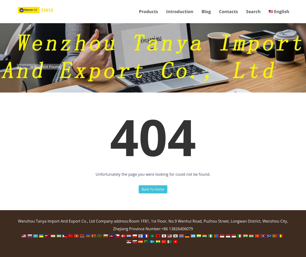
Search (253, 11)
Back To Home (153, 189)
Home (24, 66)
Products (148, 11)
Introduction (179, 11)
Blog (206, 11)
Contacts (228, 11)
